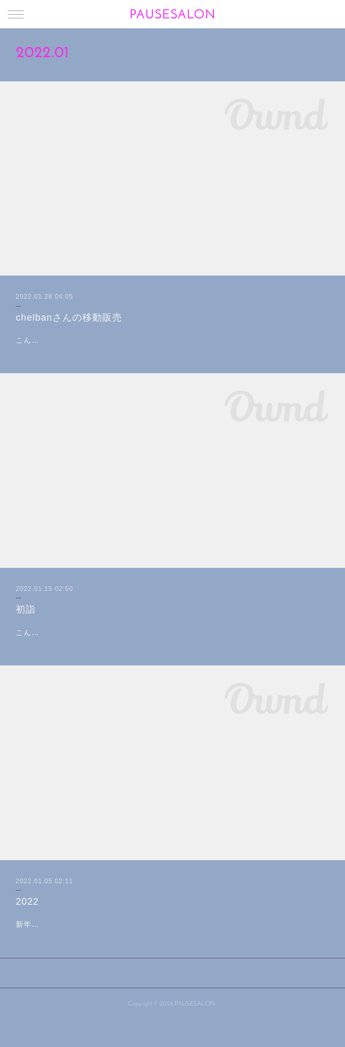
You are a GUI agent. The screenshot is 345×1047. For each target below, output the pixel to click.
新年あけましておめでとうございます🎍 (87, 951)
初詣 (26, 623)
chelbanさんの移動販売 (69, 317)
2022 (27, 928)
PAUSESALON (172, 15)
